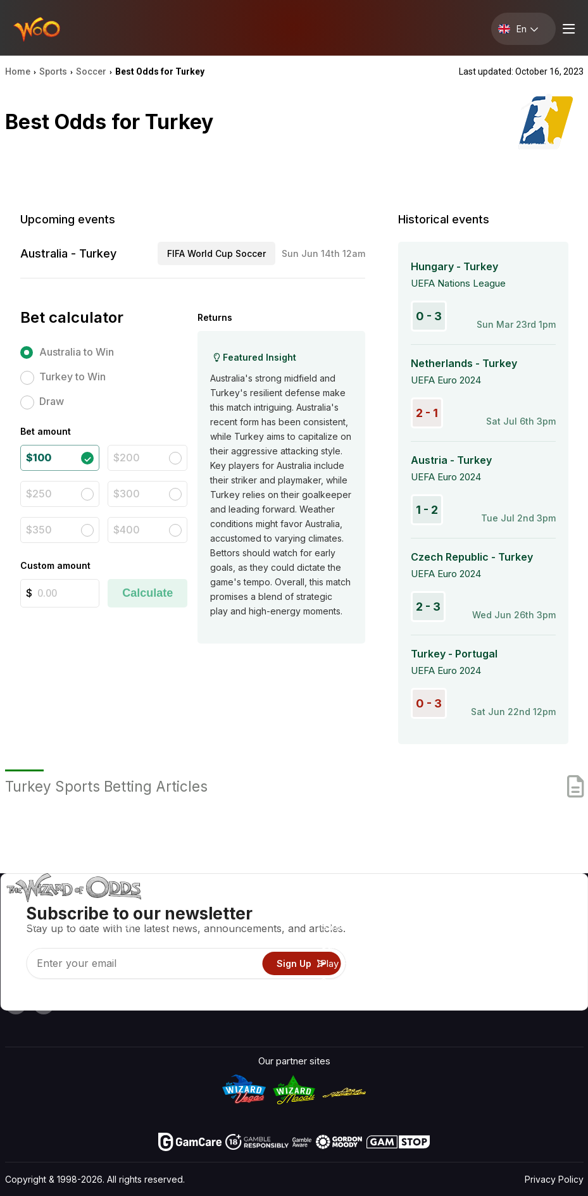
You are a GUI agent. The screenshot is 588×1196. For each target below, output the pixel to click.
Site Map (550, 945)
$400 (126, 529)
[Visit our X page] (43, 1003)
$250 (39, 493)
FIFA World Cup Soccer (216, 253)
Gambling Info (350, 945)
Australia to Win (76, 352)
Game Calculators (358, 927)
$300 (126, 493)
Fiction (545, 963)
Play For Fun (346, 963)
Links (471, 945)
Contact (477, 927)
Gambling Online (355, 982)
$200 (126, 457)
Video (543, 908)
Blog (541, 927)
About (472, 908)
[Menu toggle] (567, 29)
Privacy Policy (554, 1179)
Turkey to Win (72, 376)
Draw (51, 401)
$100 (38, 457)
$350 (39, 529)
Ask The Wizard (354, 1000)
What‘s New (486, 963)
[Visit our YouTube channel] (16, 1003)
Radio (472, 982)
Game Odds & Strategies (374, 908)
